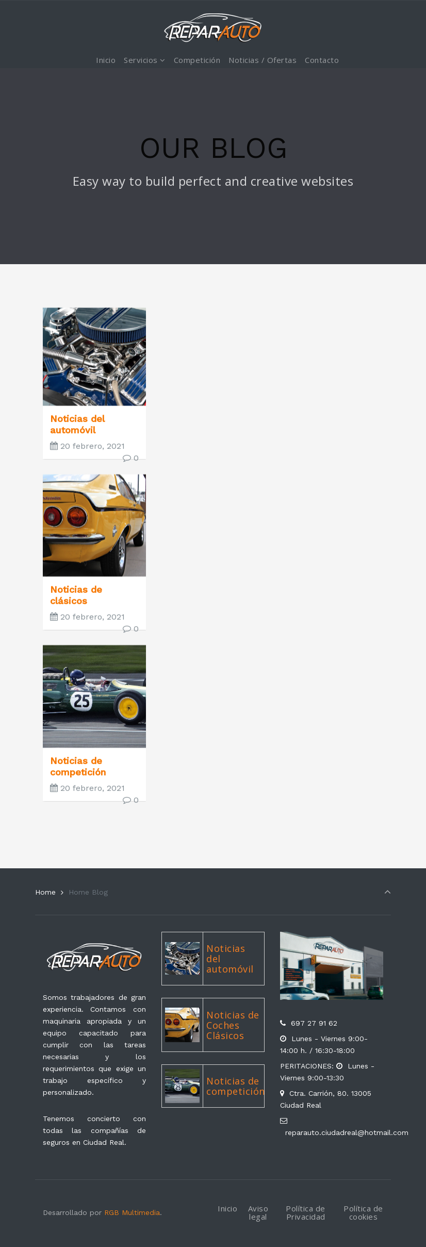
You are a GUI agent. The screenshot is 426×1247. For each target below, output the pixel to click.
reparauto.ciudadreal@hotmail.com (346, 1132)
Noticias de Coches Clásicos (232, 1025)
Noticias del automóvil (77, 437)
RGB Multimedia (132, 1212)
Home (45, 892)
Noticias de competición (78, 779)
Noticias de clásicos (76, 608)
